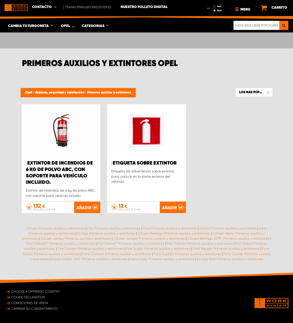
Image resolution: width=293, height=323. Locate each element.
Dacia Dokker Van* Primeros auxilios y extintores (89, 259)
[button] (254, 92)
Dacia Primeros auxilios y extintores (228, 228)
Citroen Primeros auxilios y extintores (55, 228)
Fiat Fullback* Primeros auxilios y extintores (61, 244)
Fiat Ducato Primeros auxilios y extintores (91, 249)
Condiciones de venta (29, 303)
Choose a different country (35, 291)
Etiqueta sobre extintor (145, 163)
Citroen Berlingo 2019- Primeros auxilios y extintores (228, 238)
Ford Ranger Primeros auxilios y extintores (226, 249)
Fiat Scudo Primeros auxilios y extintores (158, 249)
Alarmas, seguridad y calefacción (60, 92)
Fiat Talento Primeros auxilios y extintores (200, 244)
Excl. (219, 10)
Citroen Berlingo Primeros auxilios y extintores (174, 233)
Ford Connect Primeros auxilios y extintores (116, 254)
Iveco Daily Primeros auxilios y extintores (162, 259)
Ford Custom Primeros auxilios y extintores (187, 254)
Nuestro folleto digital (144, 7)
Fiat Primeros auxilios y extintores (113, 228)
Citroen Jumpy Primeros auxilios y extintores (76, 238)
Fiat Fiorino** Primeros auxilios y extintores (131, 244)
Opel (29, 92)
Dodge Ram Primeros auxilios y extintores (230, 259)
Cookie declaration (28, 297)
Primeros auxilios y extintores (109, 92)
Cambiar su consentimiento (34, 308)
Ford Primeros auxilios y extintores (170, 228)
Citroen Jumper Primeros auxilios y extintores (149, 238)
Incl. (219, 6)
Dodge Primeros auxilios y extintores (106, 233)
